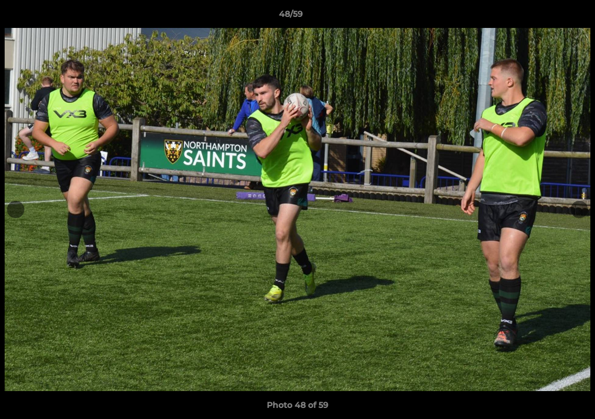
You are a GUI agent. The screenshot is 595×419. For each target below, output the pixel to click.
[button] (546, 17)
